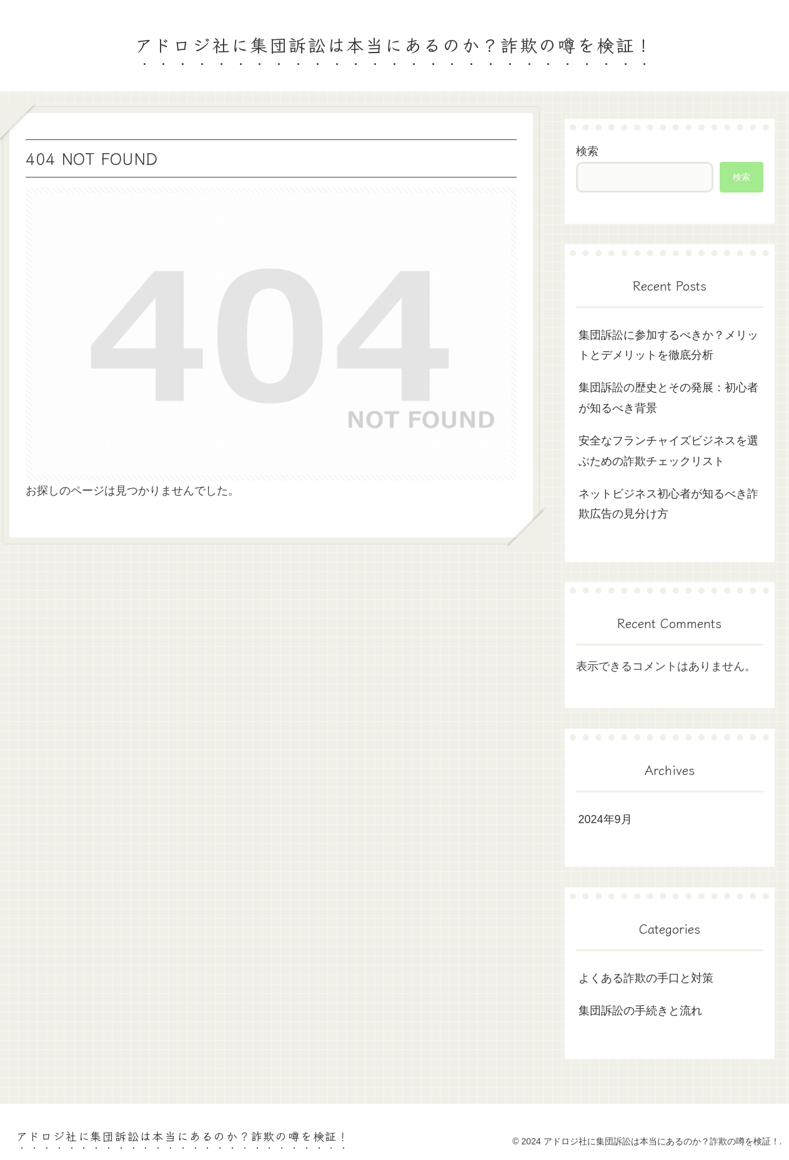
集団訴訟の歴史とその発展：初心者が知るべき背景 (668, 397)
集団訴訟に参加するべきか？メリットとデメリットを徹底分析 (668, 345)
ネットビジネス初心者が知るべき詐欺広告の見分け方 (668, 504)
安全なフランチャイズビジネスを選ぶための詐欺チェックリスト (668, 450)
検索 (587, 151)
